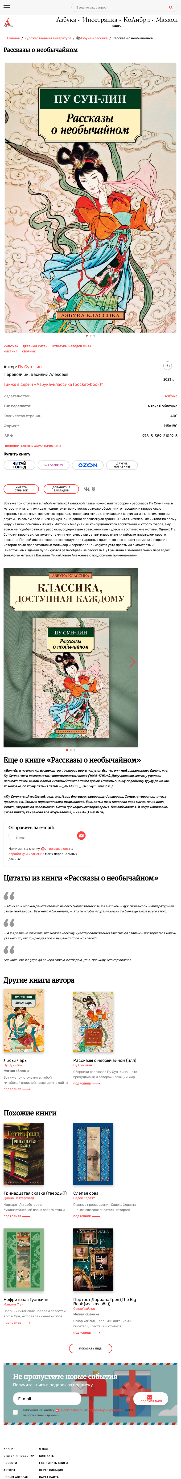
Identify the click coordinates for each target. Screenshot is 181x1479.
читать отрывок (21, 489)
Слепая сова (86, 1193)
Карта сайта (49, 1477)
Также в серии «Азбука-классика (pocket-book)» (53, 384)
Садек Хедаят (84, 1198)
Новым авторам (16, 1477)
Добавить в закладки (61, 489)
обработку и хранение (26, 854)
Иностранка (99, 20)
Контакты (46, 1455)
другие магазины (122, 465)
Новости (10, 1463)
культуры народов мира (71, 346)
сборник (29, 351)
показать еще (90, 1348)
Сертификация (51, 1470)
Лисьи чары (16, 1060)
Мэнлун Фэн (14, 1304)
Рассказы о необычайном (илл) (104, 1060)
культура (11, 346)
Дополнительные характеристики (33, 445)
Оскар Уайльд (84, 1309)
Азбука (66, 20)
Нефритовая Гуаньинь (26, 1299)
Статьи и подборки (19, 1455)
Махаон (166, 20)
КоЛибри (136, 20)
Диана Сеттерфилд (19, 1198)
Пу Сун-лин (30, 366)
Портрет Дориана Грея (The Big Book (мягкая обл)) (104, 1301)
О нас (43, 1448)
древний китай (35, 346)
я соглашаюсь (57, 849)
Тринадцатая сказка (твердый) (35, 1193)
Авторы (9, 1470)
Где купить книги (53, 1463)
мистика (10, 351)
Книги (117, 26)
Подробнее (17, 1089)
